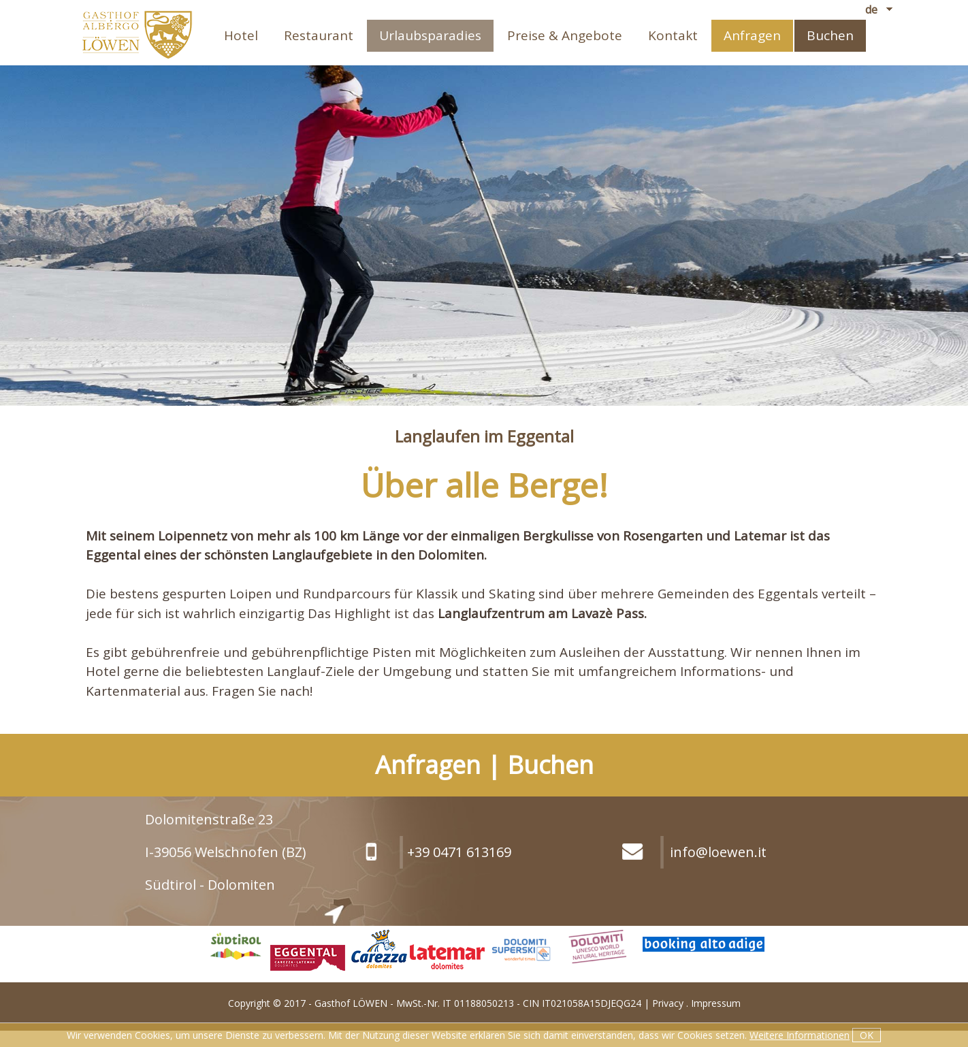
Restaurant (318, 35)
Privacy (667, 1003)
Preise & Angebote (564, 35)
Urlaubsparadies (430, 35)
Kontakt (673, 35)
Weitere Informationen (799, 1035)
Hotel (241, 35)
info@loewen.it (718, 852)
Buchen (830, 35)
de (871, 9)
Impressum (716, 1003)
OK (866, 1035)
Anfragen (752, 35)
